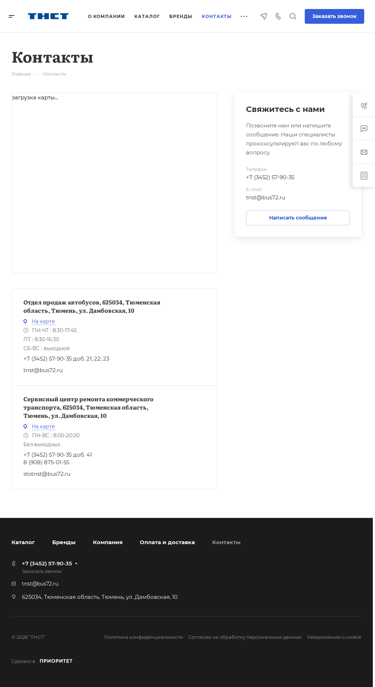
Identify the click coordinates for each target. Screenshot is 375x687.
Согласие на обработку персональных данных (245, 637)
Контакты (226, 542)
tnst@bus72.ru (43, 370)
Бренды (64, 542)
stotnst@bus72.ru (47, 473)
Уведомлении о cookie (334, 637)
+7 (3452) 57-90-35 (270, 177)
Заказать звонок (334, 16)
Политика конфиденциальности (143, 637)
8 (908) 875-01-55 (46, 462)
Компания (107, 542)
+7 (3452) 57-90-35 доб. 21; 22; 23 (66, 358)
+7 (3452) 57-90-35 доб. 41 (57, 454)
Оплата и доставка (167, 542)
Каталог (23, 542)
